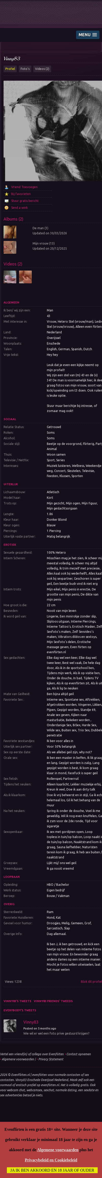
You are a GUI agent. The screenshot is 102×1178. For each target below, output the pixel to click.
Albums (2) (13, 219)
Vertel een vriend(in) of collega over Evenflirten (32, 1054)
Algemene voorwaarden (18, 1059)
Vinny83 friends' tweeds (53, 1001)
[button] (87, 35)
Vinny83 (12, 58)
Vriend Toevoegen (24, 187)
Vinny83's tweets (17, 1001)
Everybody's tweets (20, 1010)
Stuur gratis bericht (25, 200)
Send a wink (19, 207)
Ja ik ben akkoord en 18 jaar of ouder (52, 1170)
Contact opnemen (78, 1054)
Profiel (10, 68)
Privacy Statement (50, 1059)
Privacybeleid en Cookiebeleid (51, 1160)
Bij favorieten (21, 194)
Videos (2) (42, 68)
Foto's (25, 68)
